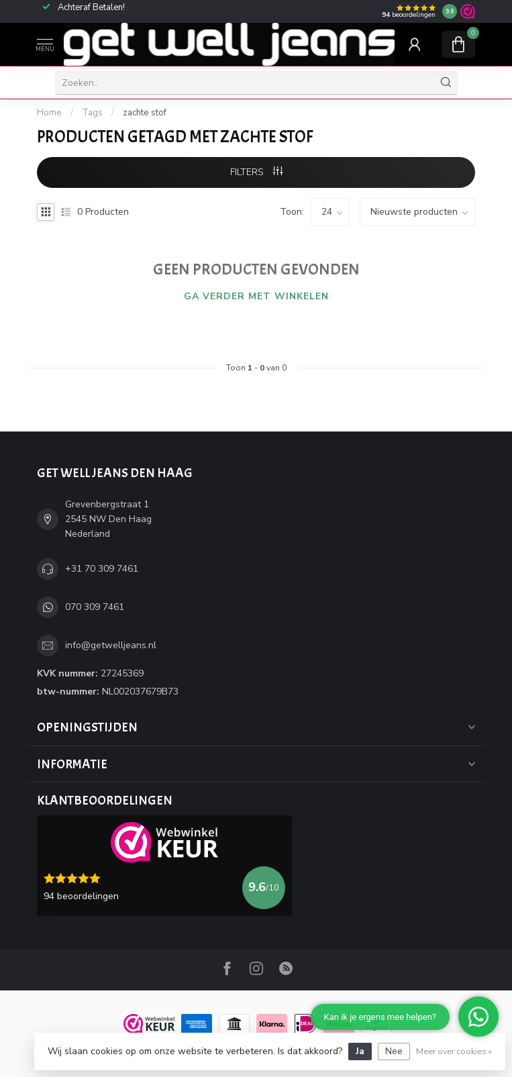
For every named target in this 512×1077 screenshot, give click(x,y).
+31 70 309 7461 (101, 568)
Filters (256, 172)
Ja (360, 1051)
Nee (394, 1051)
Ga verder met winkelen (256, 296)
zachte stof (144, 113)
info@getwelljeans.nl (110, 645)
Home (49, 113)
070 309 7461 (94, 607)
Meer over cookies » (454, 1051)
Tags (92, 113)
